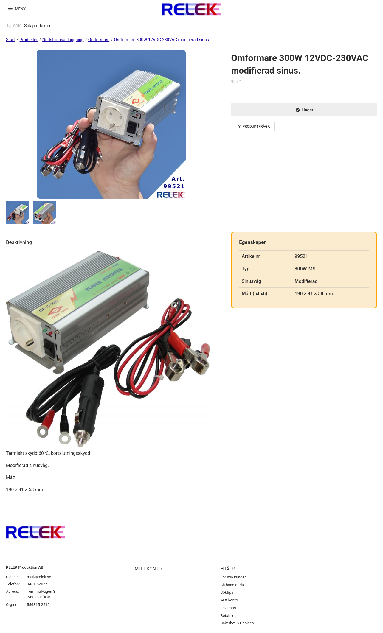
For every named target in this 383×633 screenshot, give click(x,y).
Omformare (98, 39)
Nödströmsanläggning (63, 39)
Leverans (228, 608)
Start (10, 39)
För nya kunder (233, 577)
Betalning (228, 615)
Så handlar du (232, 585)
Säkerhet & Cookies (237, 623)
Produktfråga (253, 127)
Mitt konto (229, 600)
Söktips (226, 592)
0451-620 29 (38, 584)
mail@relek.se (39, 577)
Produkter (29, 39)
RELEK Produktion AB (24, 567)
